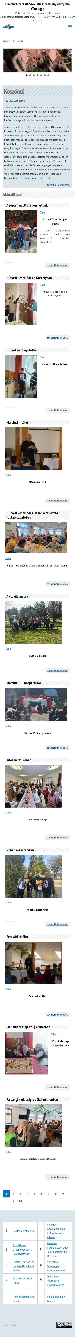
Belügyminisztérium (24, 1231)
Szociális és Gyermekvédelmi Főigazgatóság (22, 1249)
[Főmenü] (70, 26)
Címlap (6, 40)
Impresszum (9, 1324)
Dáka (20, 40)
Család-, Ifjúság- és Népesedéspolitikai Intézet (23, 1266)
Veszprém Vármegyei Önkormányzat (55, 1280)
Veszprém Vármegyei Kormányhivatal (56, 1266)
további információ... (57, 265)
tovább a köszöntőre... (59, 184)
